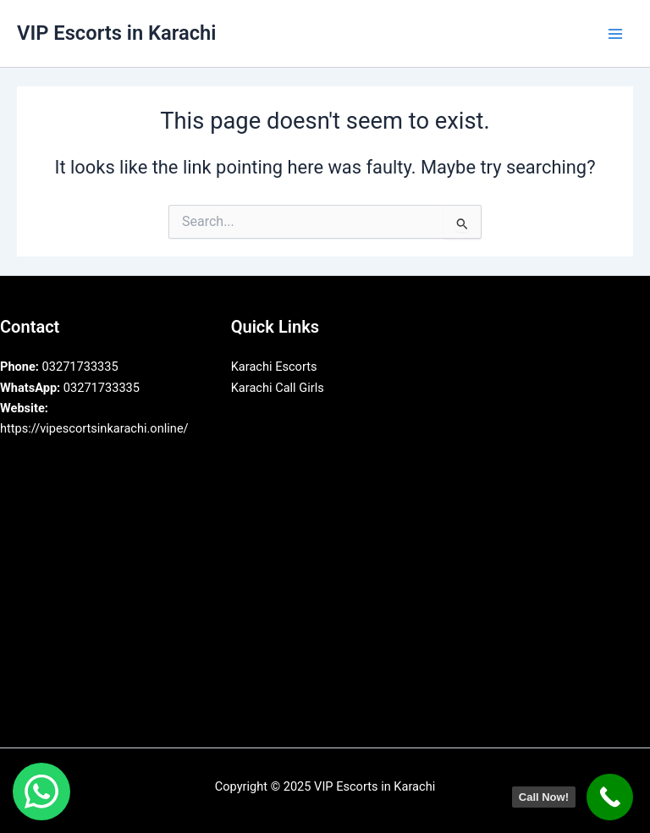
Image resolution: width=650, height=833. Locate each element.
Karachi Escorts (274, 366)
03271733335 (59, 366)
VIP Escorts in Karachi (116, 33)
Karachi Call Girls (277, 387)
